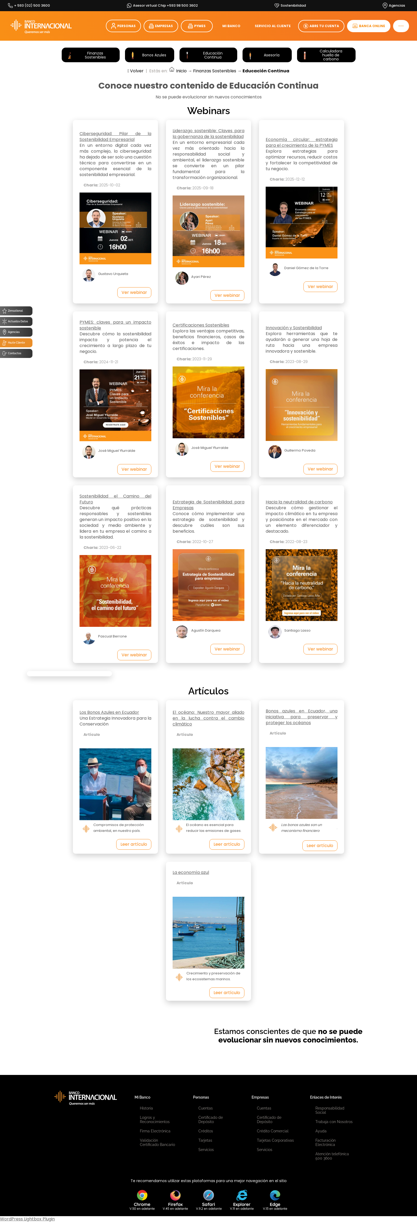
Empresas (260, 1097)
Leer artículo (133, 844)
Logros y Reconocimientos (155, 1119)
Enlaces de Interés (326, 1097)
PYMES (197, 26)
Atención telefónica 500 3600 (332, 1156)
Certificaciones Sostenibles (201, 325)
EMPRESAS (161, 26)
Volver (136, 71)
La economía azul (191, 872)
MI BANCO (231, 26)
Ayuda (321, 1131)
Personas (201, 1097)
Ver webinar (134, 292)
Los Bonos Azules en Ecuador (109, 712)
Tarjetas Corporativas (275, 1140)
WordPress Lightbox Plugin (27, 1219)
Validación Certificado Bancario (157, 1142)
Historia (146, 1108)
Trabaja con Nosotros (334, 1122)
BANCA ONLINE (368, 26)
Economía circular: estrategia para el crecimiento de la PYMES (301, 142)
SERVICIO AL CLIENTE (273, 26)
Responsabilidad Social (329, 1110)
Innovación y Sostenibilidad (294, 328)
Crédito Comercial (273, 1131)
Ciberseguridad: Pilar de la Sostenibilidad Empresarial (115, 137)
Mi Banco (142, 1097)
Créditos (205, 1131)
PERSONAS (123, 26)
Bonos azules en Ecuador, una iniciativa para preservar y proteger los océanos (301, 717)
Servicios (206, 1150)
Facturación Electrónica (325, 1142)
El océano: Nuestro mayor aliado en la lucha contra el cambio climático (208, 718)
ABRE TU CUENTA (321, 26)
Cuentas (205, 1108)
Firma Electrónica (155, 1131)
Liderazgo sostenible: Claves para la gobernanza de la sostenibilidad (208, 134)
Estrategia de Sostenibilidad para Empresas (208, 505)
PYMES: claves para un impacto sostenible (115, 325)
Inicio (178, 71)
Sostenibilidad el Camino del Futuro (115, 499)
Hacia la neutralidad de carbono (299, 502)
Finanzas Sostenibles (214, 71)
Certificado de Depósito (210, 1119)
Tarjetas (205, 1140)
